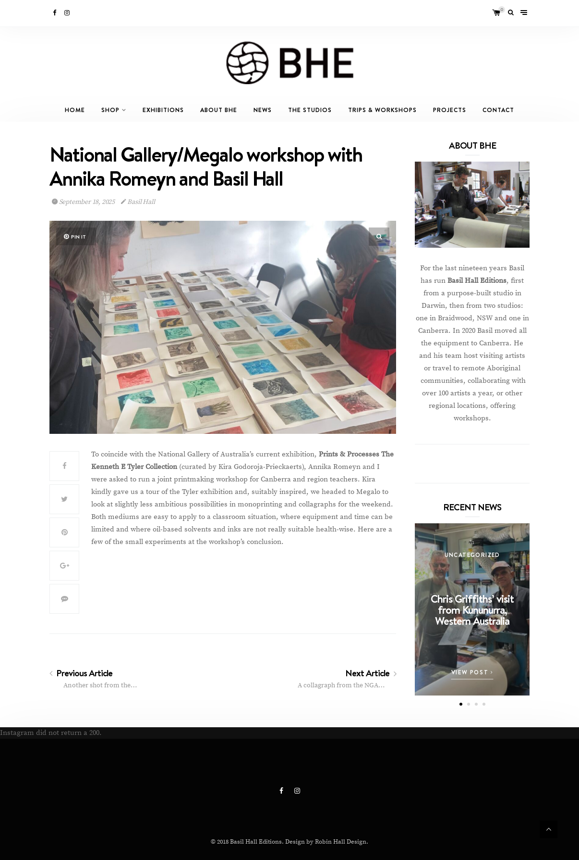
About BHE (218, 110)
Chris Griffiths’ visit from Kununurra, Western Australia (472, 609)
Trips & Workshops (382, 110)
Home (75, 110)
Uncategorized (472, 555)
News (262, 110)
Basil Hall (138, 202)
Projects (449, 110)
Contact (498, 110)
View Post (472, 672)
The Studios (310, 110)
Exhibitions (163, 110)
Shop (110, 110)
